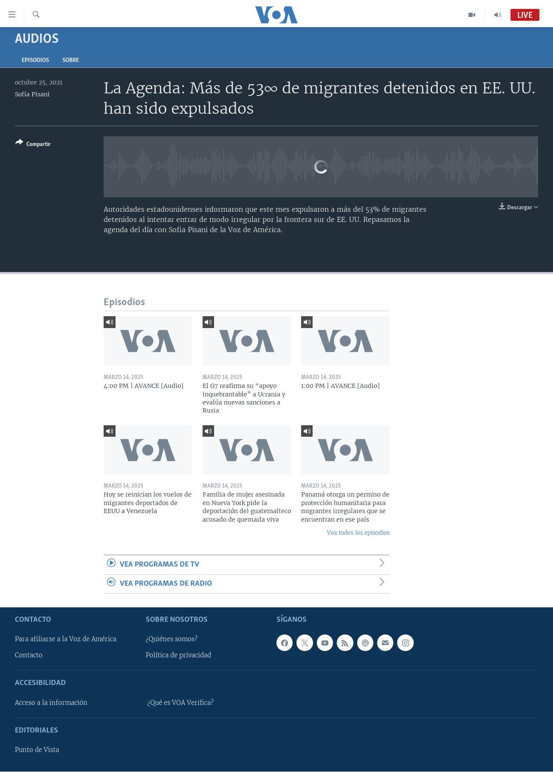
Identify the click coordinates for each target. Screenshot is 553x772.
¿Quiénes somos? (172, 639)
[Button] (33, 145)
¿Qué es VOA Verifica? (180, 703)
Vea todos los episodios (358, 532)
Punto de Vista (37, 750)
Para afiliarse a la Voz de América (65, 639)
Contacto (28, 656)
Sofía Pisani (32, 94)
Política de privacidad (178, 656)
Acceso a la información (51, 703)
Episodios (35, 60)
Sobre (70, 60)
